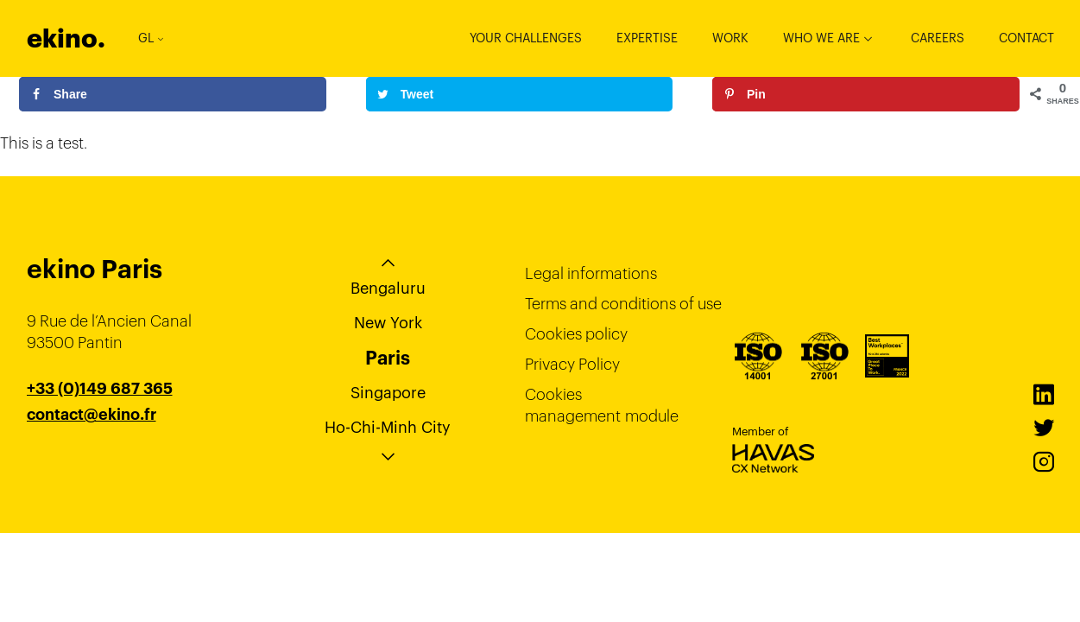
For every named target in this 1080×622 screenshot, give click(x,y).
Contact (1026, 38)
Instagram (1043, 462)
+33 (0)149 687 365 (100, 389)
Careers (937, 38)
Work (730, 38)
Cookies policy (576, 334)
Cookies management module (602, 405)
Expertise (647, 38)
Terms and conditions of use (623, 303)
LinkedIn (1043, 394)
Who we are (821, 38)
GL (150, 38)
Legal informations (591, 273)
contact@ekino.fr (91, 414)
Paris (387, 357)
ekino (66, 38)
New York (388, 322)
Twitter (1043, 428)
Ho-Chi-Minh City (388, 427)
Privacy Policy (572, 364)
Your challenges (526, 38)
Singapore (388, 392)
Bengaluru (388, 288)
